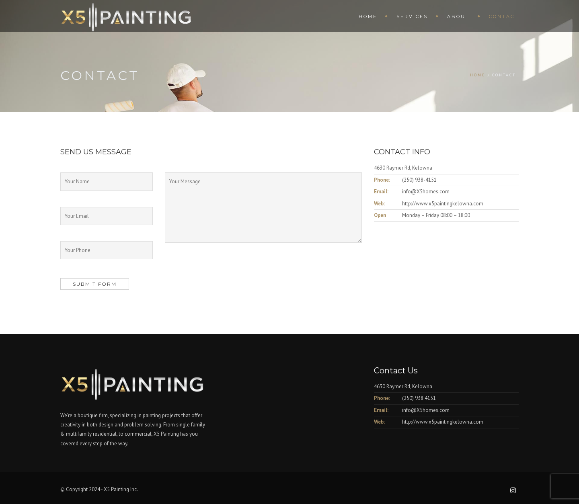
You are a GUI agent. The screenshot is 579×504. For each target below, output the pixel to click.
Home (368, 16)
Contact (504, 16)
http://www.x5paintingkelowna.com (442, 203)
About (458, 16)
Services (412, 16)
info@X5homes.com (426, 191)
